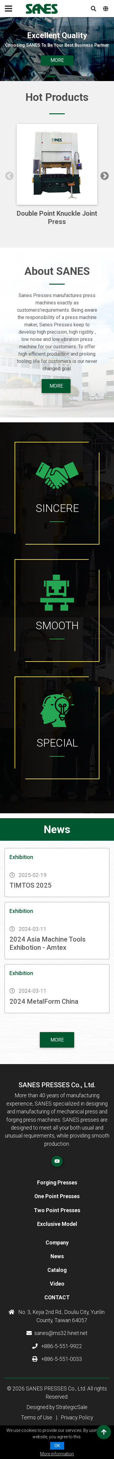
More (57, 1040)
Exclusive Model (57, 1224)
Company (57, 1243)
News (57, 1256)
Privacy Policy (77, 1418)
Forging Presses (57, 1183)
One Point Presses (57, 1196)
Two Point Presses (57, 1210)
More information (57, 1453)
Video (57, 1284)
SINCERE (57, 508)
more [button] (56, 386)
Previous (9, 176)
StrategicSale (72, 1407)
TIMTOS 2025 (30, 885)
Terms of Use (36, 1418)
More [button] (57, 60)
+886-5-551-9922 (57, 1346)
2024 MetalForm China (43, 1001)
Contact (57, 1297)
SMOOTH (57, 625)
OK (57, 1445)
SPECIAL (57, 743)
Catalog (57, 1270)
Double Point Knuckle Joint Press (57, 217)
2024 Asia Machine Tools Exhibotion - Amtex (47, 943)
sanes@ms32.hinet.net (57, 1333)
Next (104, 176)
